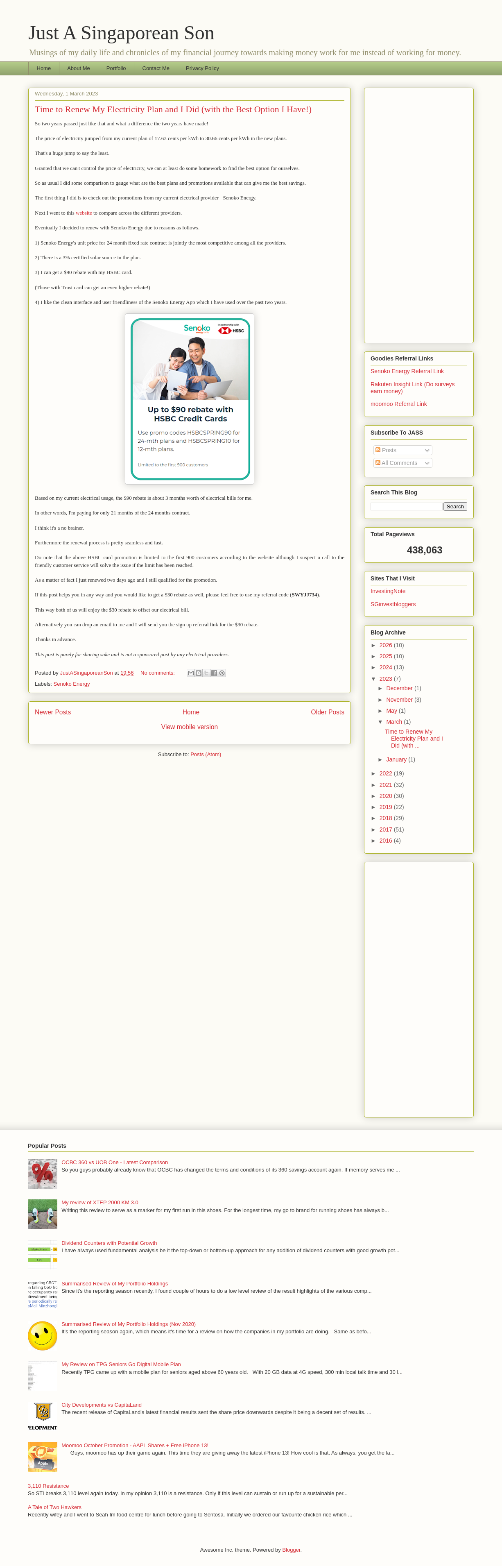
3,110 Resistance (48, 1486)
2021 (387, 785)
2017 (387, 829)
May (392, 710)
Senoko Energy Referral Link (407, 371)
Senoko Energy (72, 684)
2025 (387, 656)
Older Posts (327, 712)
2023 (387, 678)
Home (44, 68)
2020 (387, 796)
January (397, 759)
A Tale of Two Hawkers (54, 1507)
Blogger (291, 1550)
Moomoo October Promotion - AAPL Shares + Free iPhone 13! (134, 1445)
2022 (387, 773)
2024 (387, 667)
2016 (387, 840)
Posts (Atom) (205, 754)
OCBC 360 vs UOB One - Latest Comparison (114, 1162)
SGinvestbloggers (393, 604)
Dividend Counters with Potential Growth (109, 1243)
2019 (387, 807)
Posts (385, 450)
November (400, 699)
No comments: (158, 673)
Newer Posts (53, 712)
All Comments (396, 463)
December (400, 688)
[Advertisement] (419, 214)
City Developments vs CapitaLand (101, 1405)
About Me (78, 68)
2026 (387, 645)
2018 (387, 818)
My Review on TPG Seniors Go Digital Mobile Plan (121, 1364)
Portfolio (116, 68)
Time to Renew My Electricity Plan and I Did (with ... (414, 738)
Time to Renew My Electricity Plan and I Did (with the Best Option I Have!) (173, 109)
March (395, 721)
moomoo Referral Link (399, 404)
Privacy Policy (202, 68)
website (84, 213)
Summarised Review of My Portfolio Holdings (114, 1283)
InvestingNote (388, 591)
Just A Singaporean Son (121, 32)
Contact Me (156, 68)
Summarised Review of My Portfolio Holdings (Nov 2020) (128, 1324)
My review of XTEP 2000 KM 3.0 (99, 1202)
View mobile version (189, 726)
